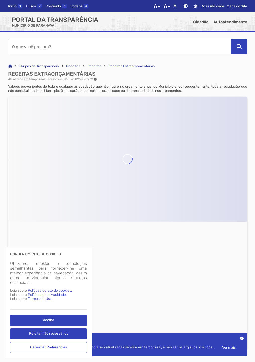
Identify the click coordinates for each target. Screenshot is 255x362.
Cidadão (200, 22)
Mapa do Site (237, 6)
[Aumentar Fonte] (157, 6)
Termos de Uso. (40, 299)
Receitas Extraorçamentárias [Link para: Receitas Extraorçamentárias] (131, 66)
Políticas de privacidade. (47, 295)
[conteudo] (56, 6)
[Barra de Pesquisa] (119, 46)
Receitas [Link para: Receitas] (73, 66)
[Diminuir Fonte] (167, 6)
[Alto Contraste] (185, 6)
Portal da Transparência (55, 19)
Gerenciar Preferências (48, 347)
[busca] (34, 6)
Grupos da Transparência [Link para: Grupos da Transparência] (39, 66)
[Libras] (195, 6)
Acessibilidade (213, 6)
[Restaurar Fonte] (176, 6)
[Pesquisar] (239, 46)
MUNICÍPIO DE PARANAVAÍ (33, 25)
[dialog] (48, 302)
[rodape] (79, 6)
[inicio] (15, 6)
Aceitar (48, 320)
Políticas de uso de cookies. (50, 290)
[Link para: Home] (10, 66)
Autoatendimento (230, 22)
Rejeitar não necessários (48, 333)
